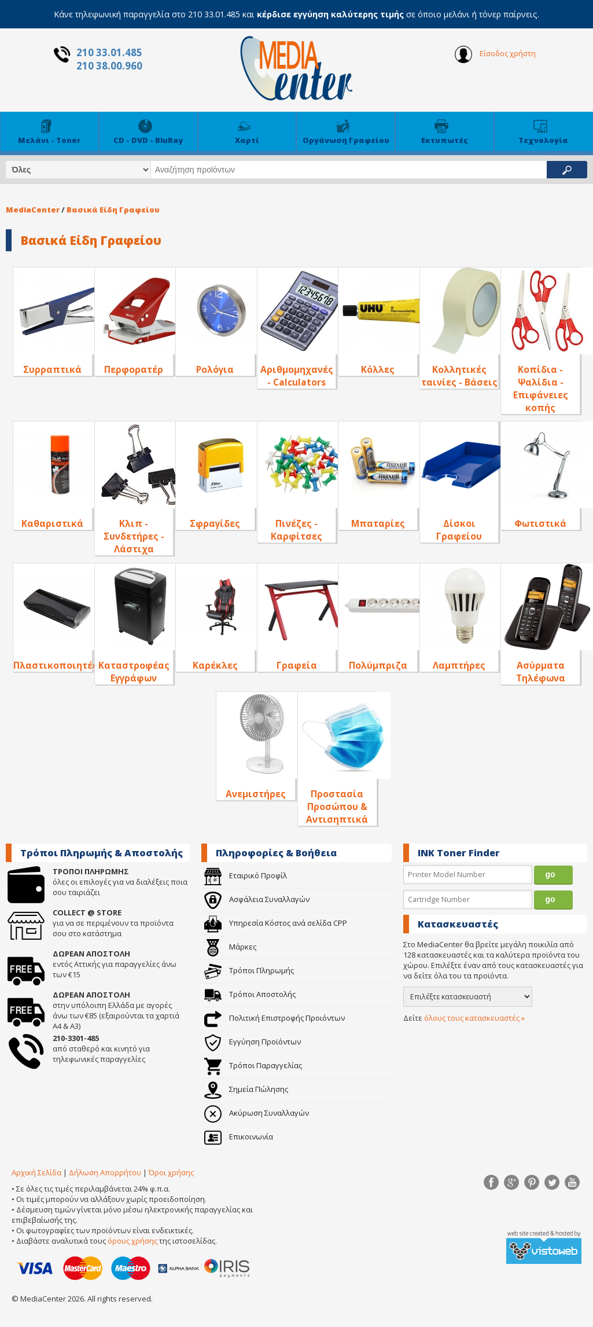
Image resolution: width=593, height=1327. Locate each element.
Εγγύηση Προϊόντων (252, 1041)
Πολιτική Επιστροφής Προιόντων (274, 1018)
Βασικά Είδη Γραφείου (113, 209)
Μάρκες (230, 946)
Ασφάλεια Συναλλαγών (257, 899)
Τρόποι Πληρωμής (249, 970)
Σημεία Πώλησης (246, 1089)
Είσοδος (495, 54)
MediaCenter (33, 209)
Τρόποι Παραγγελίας (253, 1065)
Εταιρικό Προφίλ (245, 875)
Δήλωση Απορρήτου (105, 1172)
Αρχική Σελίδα (36, 1172)
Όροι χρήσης (171, 1172)
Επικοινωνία (238, 1136)
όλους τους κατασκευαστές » (474, 1018)
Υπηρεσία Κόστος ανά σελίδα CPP (275, 923)
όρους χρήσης (132, 1241)
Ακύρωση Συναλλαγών (256, 1113)
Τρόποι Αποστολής (250, 994)
